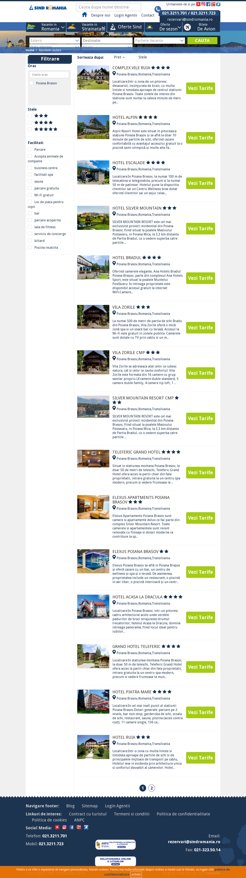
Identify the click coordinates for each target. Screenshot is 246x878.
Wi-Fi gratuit (41, 195)
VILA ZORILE (131, 307)
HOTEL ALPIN (134, 117)
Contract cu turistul (88, 813)
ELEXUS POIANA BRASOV (140, 551)
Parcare (37, 149)
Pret (119, 57)
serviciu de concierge (47, 234)
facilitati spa (40, 174)
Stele (143, 57)
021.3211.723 (51, 843)
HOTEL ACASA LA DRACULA (147, 596)
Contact (147, 15)
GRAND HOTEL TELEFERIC (146, 646)
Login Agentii (125, 15)
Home (30, 50)
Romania (144, 74)
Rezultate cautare (50, 50)
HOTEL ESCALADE (138, 162)
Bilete (203, 27)
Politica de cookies (49, 819)
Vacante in (49, 27)
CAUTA (202, 40)
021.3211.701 (54, 835)
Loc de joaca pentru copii (46, 204)
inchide (136, 874)
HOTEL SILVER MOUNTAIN (144, 208)
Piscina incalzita (43, 247)
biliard (36, 241)
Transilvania (161, 74)
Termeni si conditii (132, 813)
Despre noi (100, 15)
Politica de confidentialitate (183, 813)
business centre (43, 168)
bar (34, 213)
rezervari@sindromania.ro (190, 19)
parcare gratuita (43, 188)
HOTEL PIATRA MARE (141, 691)
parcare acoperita (44, 220)
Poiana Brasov (43, 83)
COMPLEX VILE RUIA (141, 67)
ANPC (79, 819)
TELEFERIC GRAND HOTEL (146, 452)
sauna (35, 181)
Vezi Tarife (200, 88)
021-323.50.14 (207, 849)
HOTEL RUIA (131, 737)
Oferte (165, 27)
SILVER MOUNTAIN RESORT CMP (145, 400)
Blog (70, 805)
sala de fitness (41, 227)
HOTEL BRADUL (136, 257)
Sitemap (90, 805)
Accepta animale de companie (45, 158)
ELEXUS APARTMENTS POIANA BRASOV (141, 499)
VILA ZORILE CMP (136, 352)
